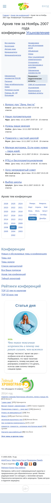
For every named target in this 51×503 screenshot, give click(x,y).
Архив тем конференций (13, 274)
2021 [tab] (20, 207)
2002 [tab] (13, 235)
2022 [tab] (13, 207)
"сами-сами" (6, 402)
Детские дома (10, 49)
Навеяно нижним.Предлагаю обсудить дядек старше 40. (24, 397)
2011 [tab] (6, 223)
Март (30, 207)
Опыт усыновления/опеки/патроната (36, 58)
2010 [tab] (13, 223)
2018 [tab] (20, 211)
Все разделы (10, 43)
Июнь (30, 211)
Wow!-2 (4, 416)
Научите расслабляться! (11, 432)
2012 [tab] (20, 219)
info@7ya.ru (6, 460)
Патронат (8, 81)
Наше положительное (18, 116)
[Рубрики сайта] (5, 6)
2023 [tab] (6, 207)
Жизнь (10, 339)
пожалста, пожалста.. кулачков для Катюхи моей (21, 426)
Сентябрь (33, 215)
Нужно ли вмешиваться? (11, 413)
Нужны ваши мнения (17, 126)
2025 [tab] (13, 204)
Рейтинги (5, 468)
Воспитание (9, 46)
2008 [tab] (6, 227)
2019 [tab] (13, 211)
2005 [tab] (6, 231)
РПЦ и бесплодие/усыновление (24, 160)
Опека (30, 54)
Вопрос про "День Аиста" (20, 104)
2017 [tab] (6, 215)
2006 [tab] (20, 227)
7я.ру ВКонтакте (26, 464)
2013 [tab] (13, 219)
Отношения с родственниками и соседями (35, 64)
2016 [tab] (13, 215)
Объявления (33, 51)
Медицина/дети (11, 52)
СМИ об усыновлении (37, 85)
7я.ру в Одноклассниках (30, 464)
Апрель (38, 207)
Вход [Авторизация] (45, 6)
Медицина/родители (13, 55)
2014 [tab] (6, 219)
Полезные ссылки (12, 90)
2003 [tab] (20, 231)
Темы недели (7, 262)
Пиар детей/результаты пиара (14, 85)
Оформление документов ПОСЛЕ (13, 77)
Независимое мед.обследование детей (35, 45)
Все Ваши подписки (11, 270)
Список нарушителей (11, 266)
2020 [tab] (6, 211)
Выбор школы (13, 182)
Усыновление (38, 33)
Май (45, 207)
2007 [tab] (13, 227)
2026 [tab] (6, 204)
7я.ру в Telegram (17, 464)
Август (45, 211)
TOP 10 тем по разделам (13, 290)
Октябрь (43, 215)
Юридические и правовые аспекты (35, 92)
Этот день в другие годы (12, 436)
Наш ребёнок (20, 468)
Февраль (42, 203)
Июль (37, 211)
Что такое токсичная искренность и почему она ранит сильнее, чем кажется (25, 346)
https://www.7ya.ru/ (19, 460)
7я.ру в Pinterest (21, 464)
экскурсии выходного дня (11, 420)
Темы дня (6, 258)
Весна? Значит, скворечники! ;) (14, 406)
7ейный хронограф (10, 278)
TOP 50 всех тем (9, 295)
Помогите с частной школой (22, 138)
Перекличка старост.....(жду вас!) (15, 409)
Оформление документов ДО (34, 71)
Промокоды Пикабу (35, 460)
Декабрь (42, 218)
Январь (32, 203)
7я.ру (34, 464)
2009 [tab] (20, 223)
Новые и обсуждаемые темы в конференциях (24, 254)
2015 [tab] (20, 215)
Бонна (11, 468)
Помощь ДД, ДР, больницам (11, 94)
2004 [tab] (13, 231)
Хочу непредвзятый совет (20, 170)
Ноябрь (32, 218)
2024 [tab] (20, 204)
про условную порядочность (13, 423)
